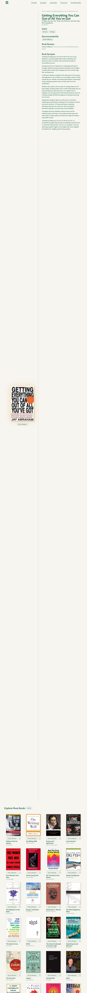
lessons (63, 2)
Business (45, 32)
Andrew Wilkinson (47, 39)
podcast (53, 2)
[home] (7, 2)
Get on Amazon (22, 424)
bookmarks (76, 2)
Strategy (52, 32)
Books (48, 11)
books (34, 2)
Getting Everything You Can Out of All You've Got (65, 11)
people (43, 2)
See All (29, 808)
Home (43, 11)
